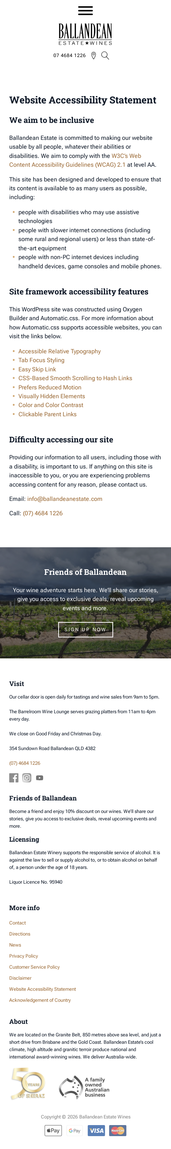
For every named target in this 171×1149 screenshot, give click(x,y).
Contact (17, 923)
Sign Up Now (85, 629)
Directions (19, 934)
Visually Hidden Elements (51, 396)
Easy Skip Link (37, 369)
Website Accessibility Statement (42, 989)
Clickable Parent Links (47, 414)
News (15, 945)
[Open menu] (85, 10)
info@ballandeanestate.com (64, 498)
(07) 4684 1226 (43, 513)
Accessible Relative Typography (59, 351)
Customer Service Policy (34, 967)
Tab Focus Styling (41, 360)
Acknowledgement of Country (40, 1000)
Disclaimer (20, 978)
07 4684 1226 (69, 55)
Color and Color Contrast (50, 405)
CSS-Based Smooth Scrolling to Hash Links (75, 378)
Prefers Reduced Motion (49, 387)
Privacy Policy (23, 956)
